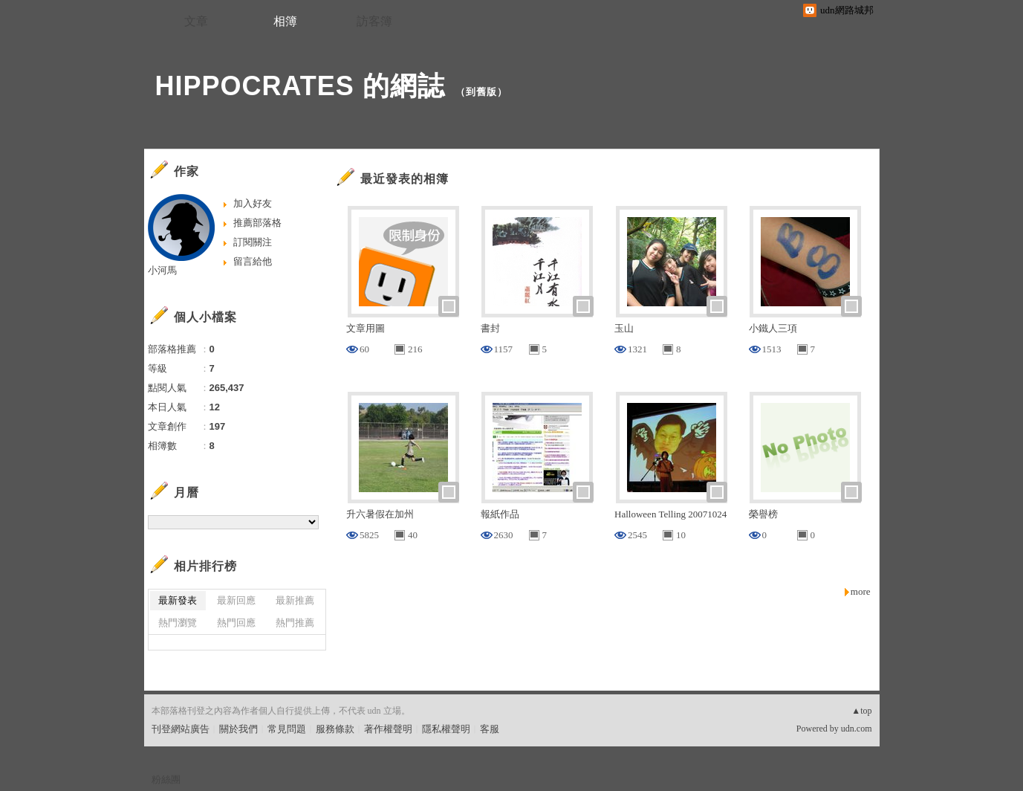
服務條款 (335, 728)
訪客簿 (374, 21)
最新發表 (177, 600)
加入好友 (252, 203)
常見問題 (286, 728)
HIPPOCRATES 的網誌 (300, 86)
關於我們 (238, 728)
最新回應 (236, 600)
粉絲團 (166, 779)
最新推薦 (295, 600)
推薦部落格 (257, 222)
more (861, 591)
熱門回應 (236, 622)
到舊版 (481, 91)
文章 (196, 21)
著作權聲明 (388, 728)
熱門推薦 (295, 622)
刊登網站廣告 (181, 728)
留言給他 (252, 261)
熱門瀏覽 (177, 622)
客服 (489, 728)
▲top (861, 711)
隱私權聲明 (446, 728)
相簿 (285, 21)
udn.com (856, 728)
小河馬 (162, 270)
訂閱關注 (252, 242)
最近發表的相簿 (404, 178)
